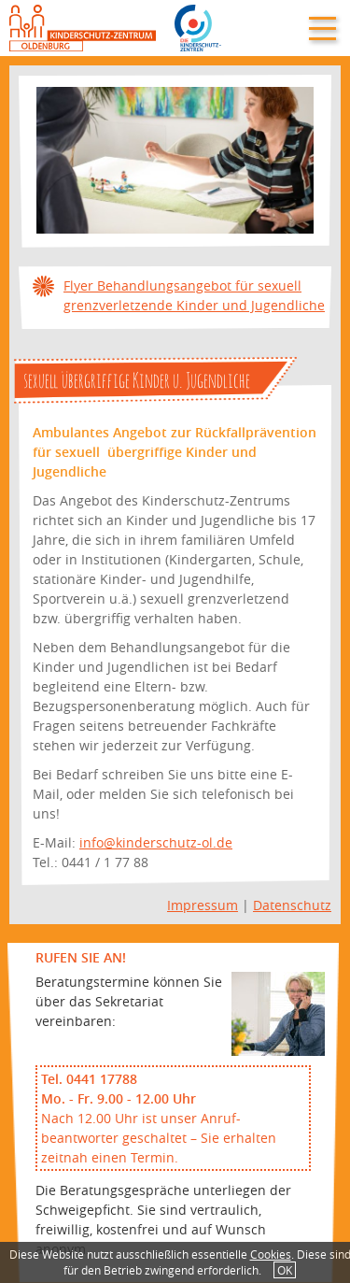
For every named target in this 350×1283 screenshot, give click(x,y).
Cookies (270, 1254)
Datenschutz (292, 905)
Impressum (202, 905)
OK (284, 1269)
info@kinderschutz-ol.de (155, 842)
